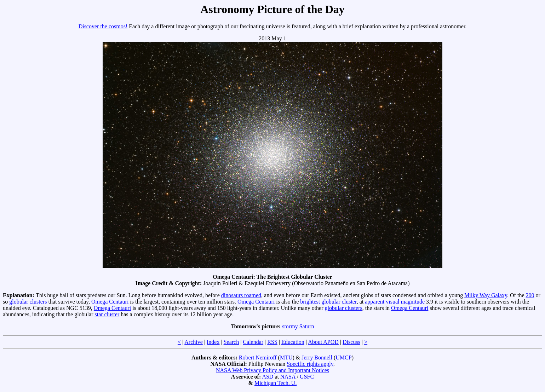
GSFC (307, 377)
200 (530, 295)
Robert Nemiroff (258, 357)
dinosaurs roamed (241, 295)
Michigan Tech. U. (275, 383)
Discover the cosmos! (103, 26)
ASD (267, 377)
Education (292, 342)
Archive (193, 342)
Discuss (351, 342)
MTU (286, 357)
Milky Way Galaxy (485, 295)
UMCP (343, 357)
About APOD (323, 342)
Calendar (253, 342)
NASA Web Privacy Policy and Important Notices (272, 370)
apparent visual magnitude (395, 302)
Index (213, 342)
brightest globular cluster (328, 302)
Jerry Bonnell (317, 357)
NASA (288, 377)
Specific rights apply (310, 364)
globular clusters (28, 302)
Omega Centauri (109, 302)
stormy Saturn (298, 326)
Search (231, 342)
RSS (272, 342)
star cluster (106, 314)
